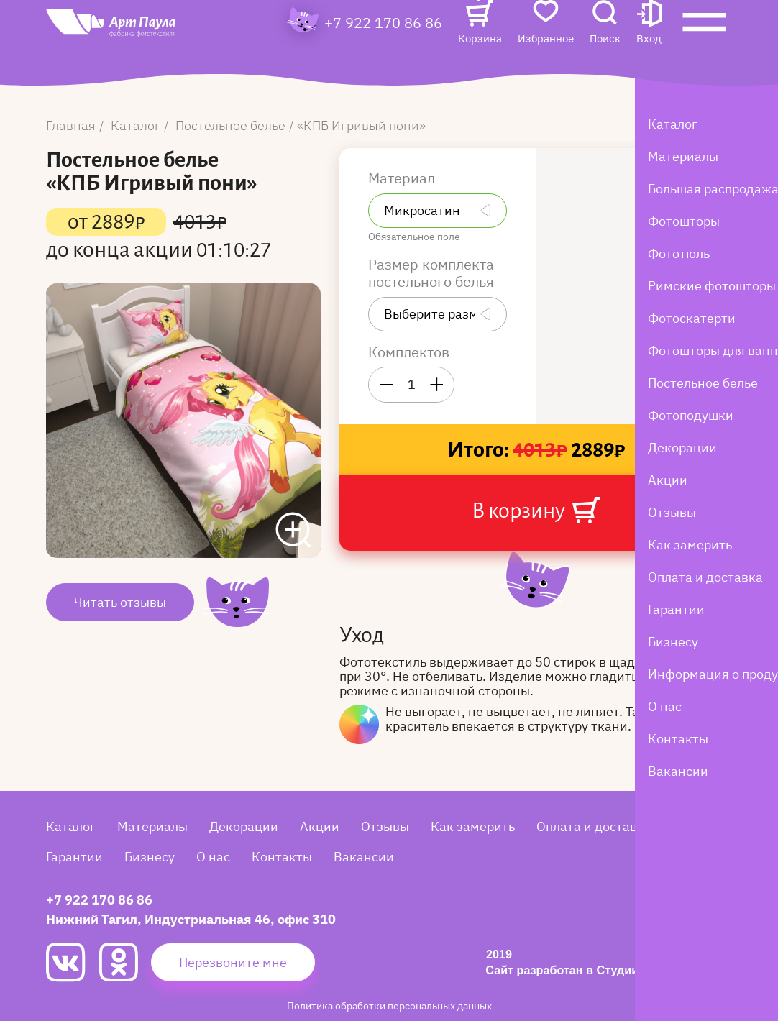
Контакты (282, 856)
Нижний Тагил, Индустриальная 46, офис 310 (191, 919)
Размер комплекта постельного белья (433, 273)
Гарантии (74, 856)
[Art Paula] (139, 52)
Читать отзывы (120, 602)
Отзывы (385, 826)
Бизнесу (149, 856)
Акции (319, 826)
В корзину (536, 510)
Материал (403, 178)
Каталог (71, 826)
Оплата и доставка (593, 826)
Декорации (243, 826)
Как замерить (473, 826)
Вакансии (364, 856)
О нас (213, 856)
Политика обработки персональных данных (389, 1005)
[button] (649, 48)
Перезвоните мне (233, 962)
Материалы (152, 826)
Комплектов (408, 352)
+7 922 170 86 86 (383, 47)
